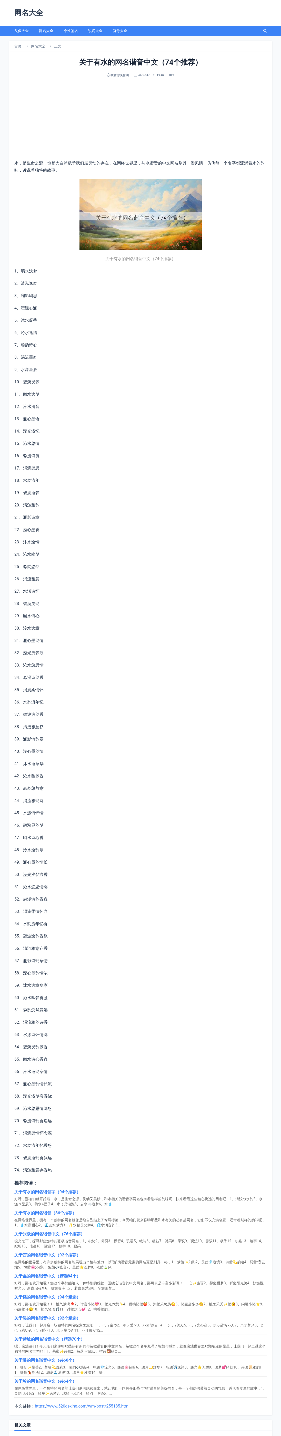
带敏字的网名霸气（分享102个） (173, 1395)
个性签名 (71, 31)
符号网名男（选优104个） (167, 1373)
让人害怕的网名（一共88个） (170, 1406)
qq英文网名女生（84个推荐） (41, 1395)
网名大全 (46, 31)
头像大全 (21, 31)
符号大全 (120, 31)
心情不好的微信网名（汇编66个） (45, 1384)
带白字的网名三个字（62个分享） (174, 1384)
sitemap (150, 1428)
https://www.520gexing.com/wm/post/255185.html (82, 1329)
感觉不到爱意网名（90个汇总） (43, 1406)
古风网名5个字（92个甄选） (40, 1373)
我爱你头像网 (133, 1428)
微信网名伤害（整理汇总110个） (173, 1361)
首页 (18, 46)
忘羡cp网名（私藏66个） (37, 1361)
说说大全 (95, 31)
